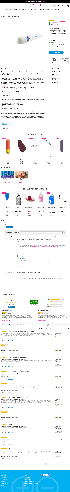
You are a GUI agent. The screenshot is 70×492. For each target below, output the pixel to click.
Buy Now (8, 163)
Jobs (25, 485)
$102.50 (35, 160)
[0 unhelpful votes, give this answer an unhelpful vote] (21, 251)
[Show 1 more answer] (22, 286)
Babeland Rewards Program (30, 481)
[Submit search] (63, 232)
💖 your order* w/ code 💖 (35, 1)
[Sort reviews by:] (42, 328)
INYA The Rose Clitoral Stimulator (29, 208)
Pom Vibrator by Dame (22, 156)
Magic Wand (8, 128)
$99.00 (21, 161)
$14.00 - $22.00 (52, 212)
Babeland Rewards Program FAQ (31, 483)
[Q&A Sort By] (61, 236)
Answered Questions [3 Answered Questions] (55, 24)
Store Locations (27, 477)
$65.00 (61, 160)
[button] (20, 159)
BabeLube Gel (7, 207)
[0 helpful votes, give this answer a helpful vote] (21, 249)
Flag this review (10, 340)
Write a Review (62, 21)
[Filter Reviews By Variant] (58, 328)
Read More (7, 182)
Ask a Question (51, 25)
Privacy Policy (4, 487)
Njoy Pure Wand (63, 207)
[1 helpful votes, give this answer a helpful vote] (21, 281)
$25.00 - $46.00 (18, 211)
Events (25, 475)
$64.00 (29, 213)
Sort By (55, 236)
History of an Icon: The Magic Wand (7, 179)
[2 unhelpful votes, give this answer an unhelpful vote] (21, 268)
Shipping (3, 481)
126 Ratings (57, 21)
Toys (2, 13)
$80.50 (48, 160)
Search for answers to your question (12, 232)
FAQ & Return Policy (5, 483)
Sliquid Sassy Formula (40, 207)
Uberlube (18, 207)
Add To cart (56, 52)
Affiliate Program (27, 479)
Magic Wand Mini (35, 156)
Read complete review (6, 320)
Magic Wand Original (48, 156)
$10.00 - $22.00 (41, 211)
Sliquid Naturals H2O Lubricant (51, 208)
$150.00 (63, 211)
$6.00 (7, 211)
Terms (2, 485)
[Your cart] (68, 6)
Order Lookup (4, 479)
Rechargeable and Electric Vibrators (14, 13)
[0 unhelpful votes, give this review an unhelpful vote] (5, 340)
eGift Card (3, 475)
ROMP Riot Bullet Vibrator (8, 156)
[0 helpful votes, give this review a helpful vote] (2, 340)
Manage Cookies (4, 489)
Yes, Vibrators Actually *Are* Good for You (21, 179)
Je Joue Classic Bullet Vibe (62, 156)
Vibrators (5, 13)
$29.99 (8, 160)
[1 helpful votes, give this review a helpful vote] (2, 393)
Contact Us (3, 477)
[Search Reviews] (32, 325)
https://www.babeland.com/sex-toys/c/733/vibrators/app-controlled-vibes (45, 246)
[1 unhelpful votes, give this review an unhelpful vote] (5, 407)
